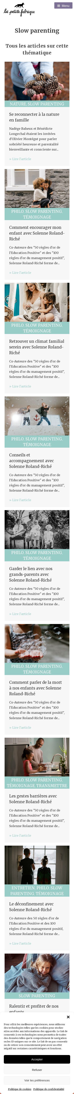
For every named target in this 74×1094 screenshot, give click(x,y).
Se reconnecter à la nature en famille (34, 117)
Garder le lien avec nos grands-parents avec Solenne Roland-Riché (30, 574)
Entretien (23, 888)
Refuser (37, 1069)
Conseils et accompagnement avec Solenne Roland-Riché (31, 461)
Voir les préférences (37, 1080)
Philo (17, 211)
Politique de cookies (19, 1089)
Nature (18, 104)
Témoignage (37, 217)
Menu (63, 5)
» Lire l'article (20, 159)
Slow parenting (46, 104)
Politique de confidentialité (48, 1089)
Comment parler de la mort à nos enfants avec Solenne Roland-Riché (35, 688)
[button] (68, 1017)
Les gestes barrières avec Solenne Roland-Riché (33, 799)
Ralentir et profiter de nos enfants (34, 1009)
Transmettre (51, 785)
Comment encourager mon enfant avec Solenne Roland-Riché (37, 233)
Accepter (37, 1059)
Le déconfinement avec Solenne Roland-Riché (31, 907)
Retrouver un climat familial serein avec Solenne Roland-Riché (36, 347)
